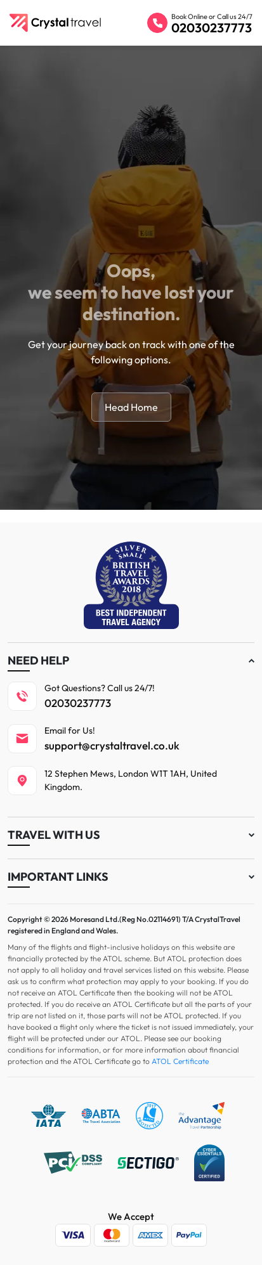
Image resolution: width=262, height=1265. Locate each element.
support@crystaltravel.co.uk (112, 745)
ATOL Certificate (180, 1061)
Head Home (131, 407)
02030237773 (211, 28)
